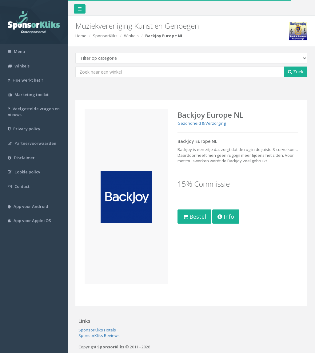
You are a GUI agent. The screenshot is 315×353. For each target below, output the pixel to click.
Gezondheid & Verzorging (201, 123)
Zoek (295, 72)
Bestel (194, 216)
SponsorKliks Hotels (97, 330)
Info (225, 216)
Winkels (131, 36)
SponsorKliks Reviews (99, 335)
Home (80, 36)
